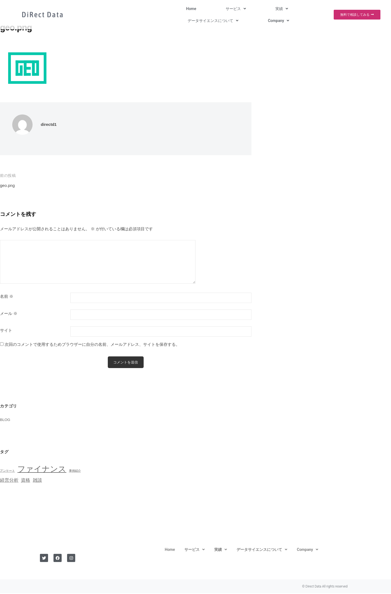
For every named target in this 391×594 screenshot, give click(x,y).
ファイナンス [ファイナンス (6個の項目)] (41, 469)
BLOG (6, 420)
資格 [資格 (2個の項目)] (25, 481)
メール (8, 313)
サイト (6, 330)
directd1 (50, 124)
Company (307, 9)
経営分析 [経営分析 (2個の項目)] (9, 481)
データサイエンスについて (260, 9)
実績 (217, 9)
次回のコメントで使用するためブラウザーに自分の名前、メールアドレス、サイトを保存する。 (92, 344)
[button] (190, 9)
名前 (6, 296)
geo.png (8, 185)
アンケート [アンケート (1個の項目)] (7, 471)
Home (164, 9)
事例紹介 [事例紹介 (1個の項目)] (75, 471)
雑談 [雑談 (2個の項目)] (37, 481)
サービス (190, 9)
